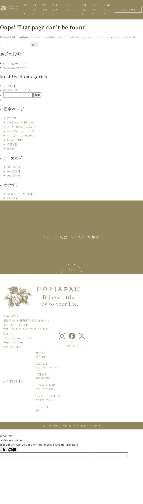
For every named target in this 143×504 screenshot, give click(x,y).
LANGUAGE (128, 9)
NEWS (7, 85)
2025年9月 (13, 171)
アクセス (11, 118)
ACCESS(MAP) (13, 346)
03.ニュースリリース (15, 90)
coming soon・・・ (14, 63)
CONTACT (72, 345)
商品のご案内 (15, 140)
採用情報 (12, 144)
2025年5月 (13, 175)
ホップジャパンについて (20, 131)
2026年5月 (13, 167)
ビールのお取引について (21, 126)
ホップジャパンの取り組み (22, 135)
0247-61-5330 (20, 329)
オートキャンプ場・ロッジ (20, 122)
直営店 (11, 148)
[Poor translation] (12, 449)
